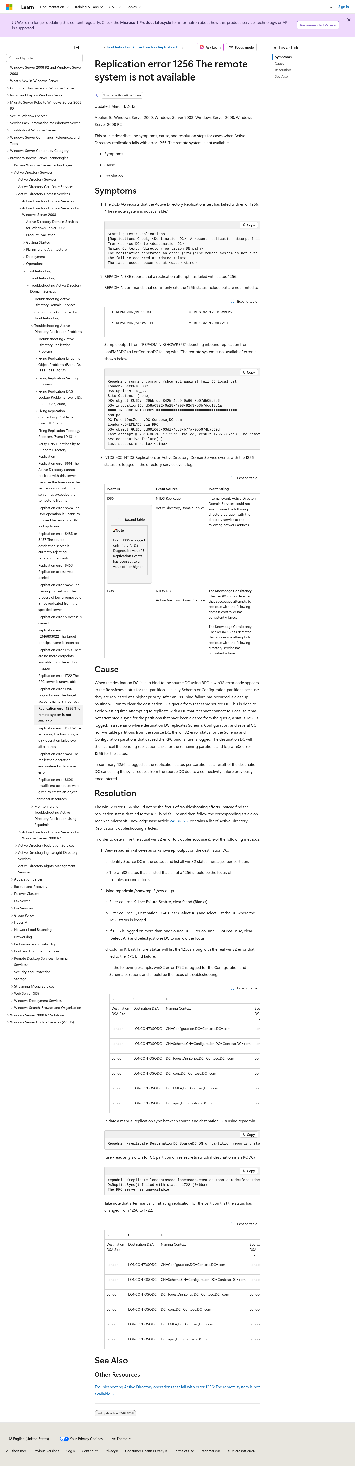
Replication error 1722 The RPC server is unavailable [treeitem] (58, 678)
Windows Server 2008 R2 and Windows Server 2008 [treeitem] (46, 70)
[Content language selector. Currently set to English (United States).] (29, 1439)
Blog (68, 1450)
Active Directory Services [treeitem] (37, 179)
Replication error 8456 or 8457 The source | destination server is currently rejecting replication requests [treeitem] (57, 546)
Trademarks (209, 1450)
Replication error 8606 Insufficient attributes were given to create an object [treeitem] (58, 785)
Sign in (343, 6)
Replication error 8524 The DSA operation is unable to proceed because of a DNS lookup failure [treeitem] (59, 517)
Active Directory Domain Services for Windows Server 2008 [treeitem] (52, 224)
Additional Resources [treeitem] (50, 798)
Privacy (110, 1450)
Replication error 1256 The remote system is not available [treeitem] (59, 714)
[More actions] (263, 47)
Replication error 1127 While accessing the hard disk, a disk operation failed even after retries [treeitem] (59, 737)
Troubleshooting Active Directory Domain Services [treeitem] (54, 301)
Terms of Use (184, 1450)
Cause (279, 63)
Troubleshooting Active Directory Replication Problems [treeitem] (56, 345)
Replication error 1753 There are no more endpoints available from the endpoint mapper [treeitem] (60, 659)
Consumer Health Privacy (144, 1450)
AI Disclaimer (16, 1450)
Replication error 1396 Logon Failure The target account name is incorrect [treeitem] (58, 695)
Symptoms (283, 56)
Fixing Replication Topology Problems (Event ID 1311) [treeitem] (59, 433)
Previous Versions (45, 1450)
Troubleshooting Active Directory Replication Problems (143, 47)
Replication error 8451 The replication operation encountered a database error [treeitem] (58, 763)
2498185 (177, 820)
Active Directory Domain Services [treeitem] (48, 201)
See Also (281, 76)
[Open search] (331, 6)
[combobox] (44, 58)
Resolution (283, 69)
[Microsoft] (9, 7)
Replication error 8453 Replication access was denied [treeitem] (55, 571)
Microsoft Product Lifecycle (145, 22)
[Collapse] (76, 47)
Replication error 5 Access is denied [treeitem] (60, 619)
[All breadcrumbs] (99, 47)
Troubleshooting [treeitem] (42, 278)
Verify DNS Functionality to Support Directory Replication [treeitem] (59, 450)
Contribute (90, 1450)
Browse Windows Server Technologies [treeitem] (43, 165)
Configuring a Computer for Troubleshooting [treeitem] (55, 315)
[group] (182, 249)
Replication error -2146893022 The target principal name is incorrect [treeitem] (58, 636)
